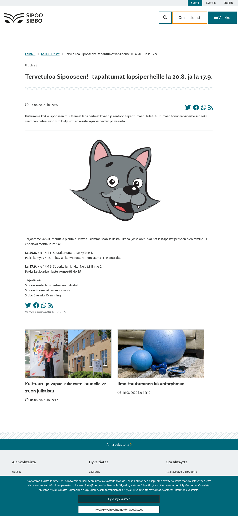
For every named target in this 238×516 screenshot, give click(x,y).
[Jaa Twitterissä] (188, 108)
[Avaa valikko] (222, 18)
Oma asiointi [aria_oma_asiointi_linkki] (189, 17)
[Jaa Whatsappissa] (203, 108)
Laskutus (94, 471)
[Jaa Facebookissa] (196, 108)
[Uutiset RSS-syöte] (210, 108)
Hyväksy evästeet (119, 499)
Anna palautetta (119, 444)
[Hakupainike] (165, 18)
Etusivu (30, 54)
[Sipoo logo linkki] (23, 21)
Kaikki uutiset (50, 54)
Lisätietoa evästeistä (185, 490)
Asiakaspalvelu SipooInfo (181, 471)
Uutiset (16, 471)
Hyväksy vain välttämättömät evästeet (119, 509)
